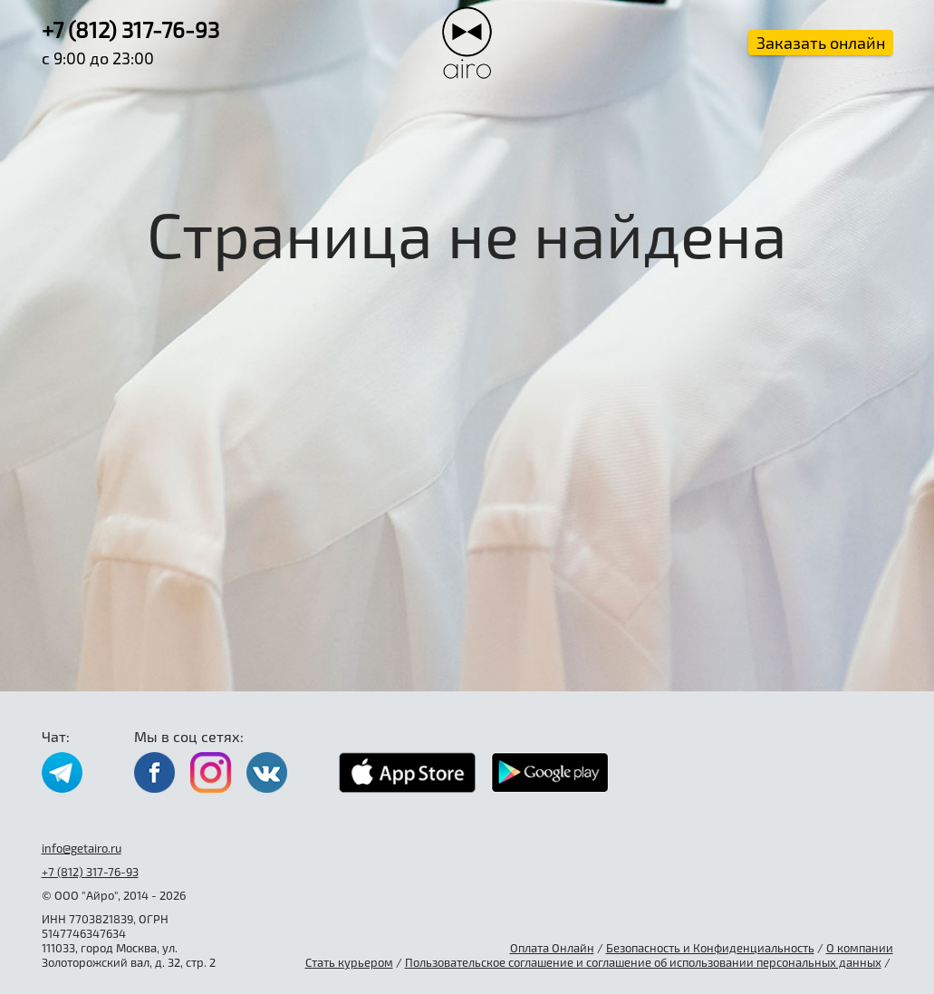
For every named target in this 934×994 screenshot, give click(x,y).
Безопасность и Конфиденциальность (710, 948)
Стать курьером (349, 962)
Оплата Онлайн (552, 948)
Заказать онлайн (820, 43)
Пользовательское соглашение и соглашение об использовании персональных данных (643, 962)
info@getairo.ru (81, 848)
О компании (859, 948)
